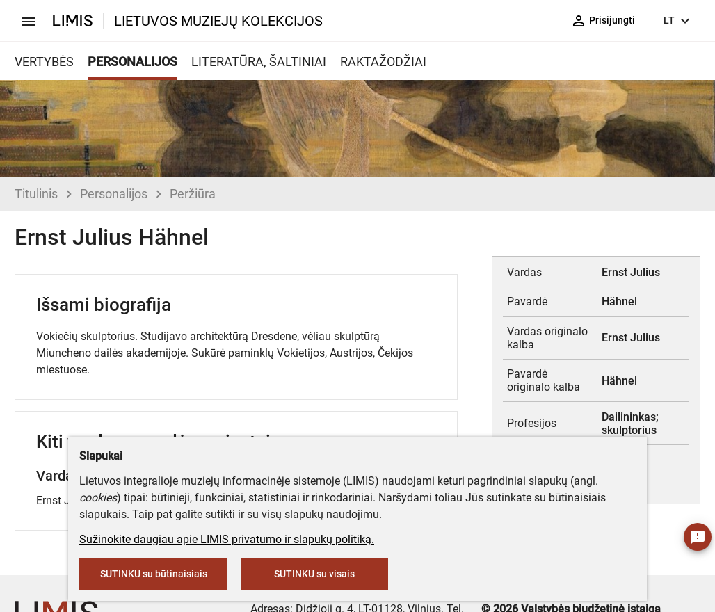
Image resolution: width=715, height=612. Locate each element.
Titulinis (36, 193)
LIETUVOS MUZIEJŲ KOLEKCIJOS (218, 21)
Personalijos (113, 193)
